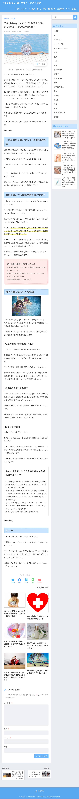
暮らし (39, 9)
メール (7, 738)
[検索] (75, 17)
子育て (17, 9)
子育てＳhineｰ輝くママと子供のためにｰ (23, 3)
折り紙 (56, 96)
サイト (6, 747)
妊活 (55, 66)
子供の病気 (60, 9)
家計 (55, 83)
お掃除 (74, 9)
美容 (44, 9)
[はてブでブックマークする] (26, 581)
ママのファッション (61, 48)
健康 (33, 9)
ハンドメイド (25, 9)
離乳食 (56, 117)
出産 (55, 57)
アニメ (68, 9)
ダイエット (58, 40)
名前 (6, 729)
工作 (55, 91)
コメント (8, 703)
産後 (55, 104)
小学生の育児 (59, 87)
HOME (39, 791)
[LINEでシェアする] (33, 581)
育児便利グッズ (59, 113)
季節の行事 (51, 9)
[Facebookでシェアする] (19, 581)
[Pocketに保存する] (40, 581)
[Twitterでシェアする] (13, 581)
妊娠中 (56, 61)
